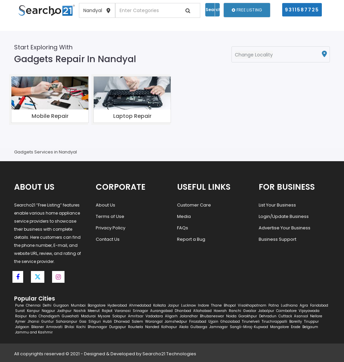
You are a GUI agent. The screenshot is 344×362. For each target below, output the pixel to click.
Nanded (152, 326)
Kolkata (159, 305)
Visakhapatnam (252, 305)
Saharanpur (66, 321)
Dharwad (122, 321)
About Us (105, 205)
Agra (304, 305)
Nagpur (48, 310)
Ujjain (213, 321)
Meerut (94, 310)
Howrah (220, 310)
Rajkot (107, 310)
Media (184, 216)
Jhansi (33, 321)
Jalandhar (189, 316)
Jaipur (173, 305)
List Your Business (277, 205)
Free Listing (247, 10)
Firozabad (197, 321)
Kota (33, 316)
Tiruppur (311, 321)
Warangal (154, 321)
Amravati (54, 326)
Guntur (47, 321)
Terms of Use (110, 216)
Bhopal (230, 305)
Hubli (107, 321)
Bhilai (69, 326)
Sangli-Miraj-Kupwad (249, 326)
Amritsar (135, 316)
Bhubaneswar (212, 316)
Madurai (88, 316)
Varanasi (123, 310)
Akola (183, 326)
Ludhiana (289, 305)
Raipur (21, 316)
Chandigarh (49, 316)
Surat (20, 310)
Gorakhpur (248, 316)
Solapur (119, 316)
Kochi (81, 326)
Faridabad (319, 305)
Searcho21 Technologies (169, 354)
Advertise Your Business (284, 228)
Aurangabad (161, 310)
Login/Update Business (284, 216)
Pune (19, 305)
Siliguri (94, 321)
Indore (203, 305)
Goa (82, 321)
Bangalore (96, 305)
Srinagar (140, 310)
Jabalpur (266, 310)
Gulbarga (198, 326)
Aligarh (171, 316)
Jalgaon (22, 326)
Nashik (80, 310)
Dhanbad (183, 310)
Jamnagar (218, 326)
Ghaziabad (230, 321)
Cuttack (285, 316)
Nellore (316, 316)
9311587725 (302, 9)
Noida (231, 316)
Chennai (33, 305)
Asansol (301, 316)
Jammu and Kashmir (34, 332)
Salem (137, 321)
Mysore (104, 316)
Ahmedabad (140, 305)
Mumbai (78, 305)
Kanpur (33, 310)
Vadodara (154, 316)
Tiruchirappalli (274, 321)
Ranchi (235, 310)
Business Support (277, 239)
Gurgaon (61, 305)
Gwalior (249, 310)
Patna (273, 305)
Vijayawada (309, 310)
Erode (295, 326)
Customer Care (194, 205)
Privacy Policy (110, 228)
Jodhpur (64, 310)
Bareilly (295, 321)
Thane (216, 305)
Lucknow (188, 305)
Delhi (47, 305)
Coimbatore (286, 310)
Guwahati (70, 316)
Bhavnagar (97, 326)
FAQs (182, 228)
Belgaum (310, 326)
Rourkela (135, 326)
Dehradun (267, 316)
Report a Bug (191, 239)
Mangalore (279, 326)
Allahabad (202, 310)
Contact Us (108, 239)
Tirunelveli (251, 321)
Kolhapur (169, 326)
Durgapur (117, 326)
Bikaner (37, 326)
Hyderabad (117, 305)
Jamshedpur (176, 321)
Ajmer (20, 321)
